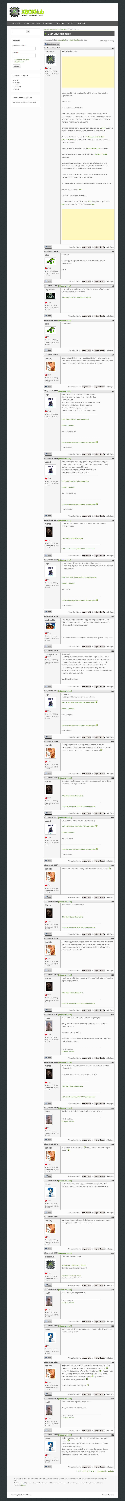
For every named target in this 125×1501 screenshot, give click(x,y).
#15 (112, 818)
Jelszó (15, 53)
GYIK (103, 128)
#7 (113, 459)
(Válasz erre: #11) (65, 691)
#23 (112, 1144)
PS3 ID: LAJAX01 (68, 425)
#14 (112, 778)
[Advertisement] (88, 72)
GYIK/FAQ (36, 23)
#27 (112, 1290)
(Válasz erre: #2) (64, 286)
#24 (112, 1181)
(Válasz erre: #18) (65, 975)
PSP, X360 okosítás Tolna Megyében (75, 419)
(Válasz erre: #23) (65, 1181)
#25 (112, 1217)
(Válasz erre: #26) (65, 1290)
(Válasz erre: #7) (64, 520)
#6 (113, 391)
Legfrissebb (16, 23)
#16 (112, 865)
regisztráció (61, 40)
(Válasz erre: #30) (65, 1435)
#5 (113, 355)
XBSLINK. (72, 1051)
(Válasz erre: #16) (65, 902)
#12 (112, 691)
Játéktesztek (47, 23)
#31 (112, 1435)
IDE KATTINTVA (93, 148)
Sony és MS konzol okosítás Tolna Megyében (80, 702)
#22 (112, 1108)
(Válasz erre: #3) (64, 320)
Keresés (70, 23)
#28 (112, 1326)
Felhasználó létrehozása (22, 60)
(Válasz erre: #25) (65, 1253)
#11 (112, 651)
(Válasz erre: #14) (65, 818)
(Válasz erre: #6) (64, 459)
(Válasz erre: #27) (65, 1326)
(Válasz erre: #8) (64, 560)
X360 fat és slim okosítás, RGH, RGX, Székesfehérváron (78, 549)
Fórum (26, 23)
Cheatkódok (60, 23)
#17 (112, 902)
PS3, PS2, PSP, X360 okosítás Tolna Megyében (79, 577)
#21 (112, 1062)
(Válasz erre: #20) (65, 1062)
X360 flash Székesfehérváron (72, 538)
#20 (112, 1015)
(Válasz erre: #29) (65, 1399)
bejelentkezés (74, 40)
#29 (112, 1362)
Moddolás (63, 29)
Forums (51, 29)
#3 (113, 286)
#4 (113, 320)
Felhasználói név (19, 45)
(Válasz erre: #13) (65, 778)
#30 (112, 1399)
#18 (112, 939)
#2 (113, 252)
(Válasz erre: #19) (65, 1015)
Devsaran (111, 1495)
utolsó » (111, 1471)
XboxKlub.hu (27, 1495)
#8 (113, 520)
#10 (112, 616)
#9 (113, 560)
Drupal (23, 1485)
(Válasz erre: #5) (64, 391)
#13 (112, 742)
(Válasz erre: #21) (65, 1108)
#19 (112, 975)
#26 (112, 1253)
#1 (113, 48)
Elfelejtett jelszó (19, 62)
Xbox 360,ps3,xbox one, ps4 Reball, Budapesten (76, 297)
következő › (102, 1471)
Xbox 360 (56, 29)
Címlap (46, 29)
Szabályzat (81, 23)
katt (80, 189)
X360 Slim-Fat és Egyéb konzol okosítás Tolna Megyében (80, 442)
